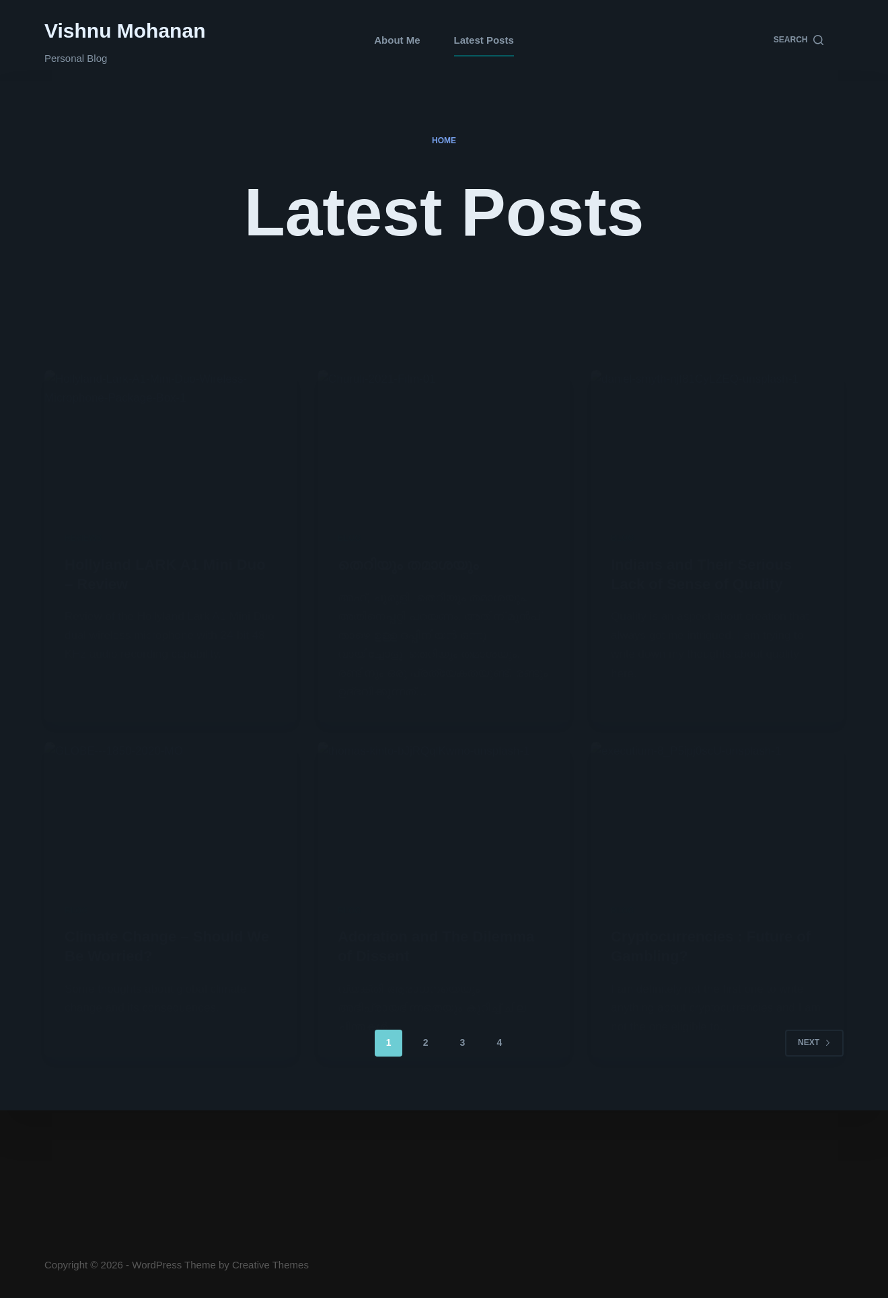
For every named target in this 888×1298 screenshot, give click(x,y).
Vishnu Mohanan (124, 31)
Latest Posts (484, 40)
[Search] (798, 40)
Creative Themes (270, 1264)
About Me (397, 40)
